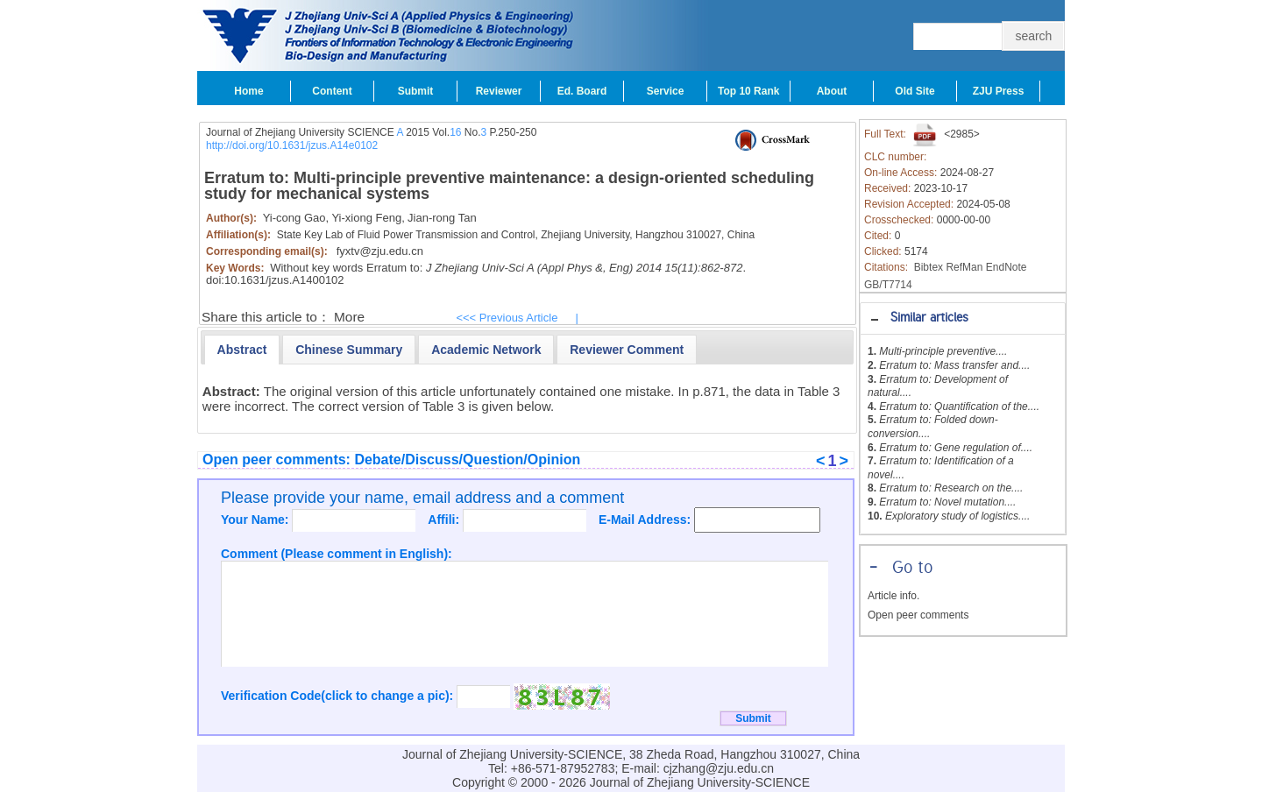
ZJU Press (998, 91)
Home (248, 91)
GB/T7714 (888, 285)
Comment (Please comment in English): (336, 554)
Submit (416, 91)
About (832, 91)
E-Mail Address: (646, 520)
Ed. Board (582, 91)
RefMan (964, 267)
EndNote (1006, 267)
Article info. (893, 596)
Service (665, 91)
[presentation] (242, 350)
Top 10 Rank (748, 91)
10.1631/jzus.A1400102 (284, 279)
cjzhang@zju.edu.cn (718, 768)
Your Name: (256, 520)
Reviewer (499, 91)
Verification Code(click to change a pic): (339, 696)
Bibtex (928, 267)
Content (331, 91)
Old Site (914, 91)
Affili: (445, 520)
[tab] (963, 318)
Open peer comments (918, 615)
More (349, 316)
